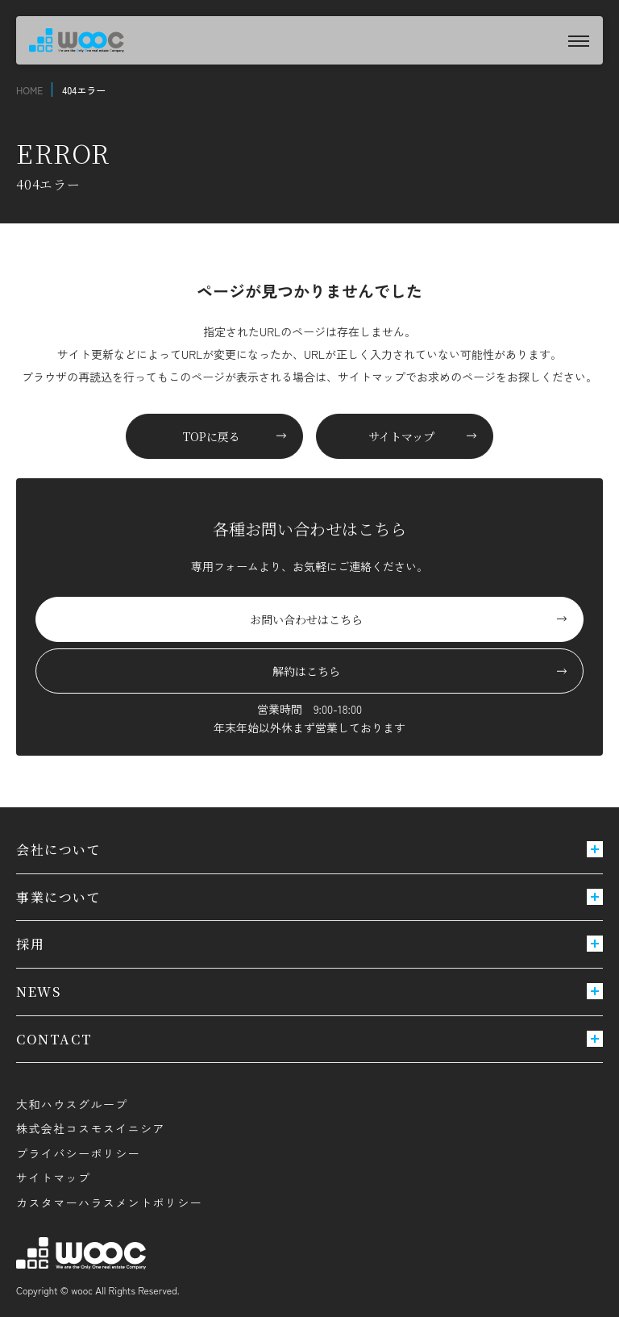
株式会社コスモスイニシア (90, 1128)
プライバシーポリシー (78, 1153)
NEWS (309, 991)
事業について (309, 897)
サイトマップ (53, 1177)
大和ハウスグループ (72, 1104)
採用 (309, 944)
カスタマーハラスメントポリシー (109, 1202)
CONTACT (309, 1039)
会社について (309, 849)
